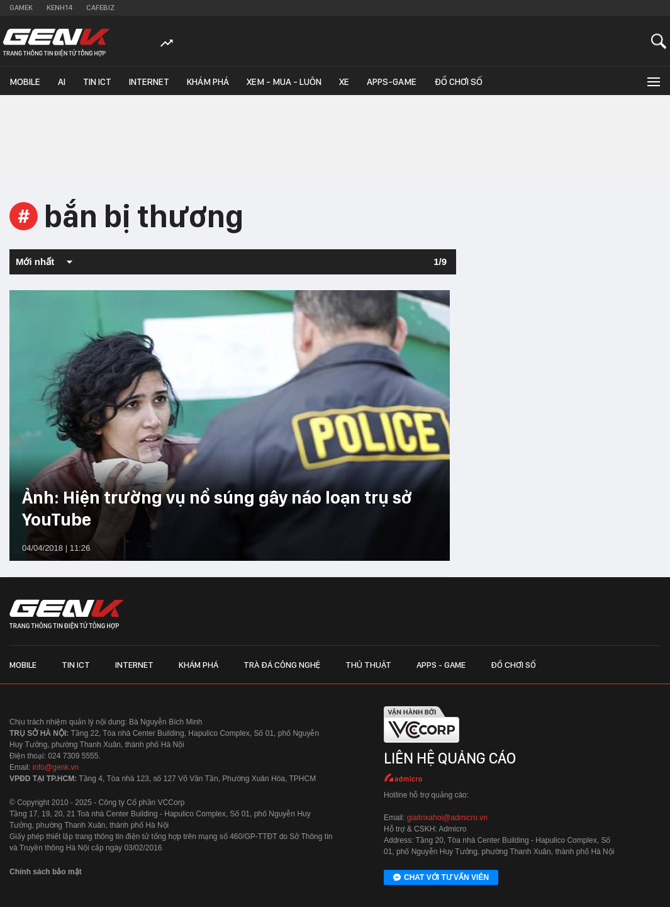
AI (61, 81)
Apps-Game (391, 81)
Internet (149, 81)
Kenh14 (59, 7)
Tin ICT (97, 81)
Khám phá (208, 81)
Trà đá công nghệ (281, 665)
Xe (344, 81)
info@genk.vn (56, 767)
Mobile (24, 81)
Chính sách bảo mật (45, 871)
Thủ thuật (368, 665)
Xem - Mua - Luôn (284, 81)
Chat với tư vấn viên (441, 878)
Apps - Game (441, 665)
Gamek (21, 7)
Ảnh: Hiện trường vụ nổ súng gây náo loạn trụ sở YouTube (217, 508)
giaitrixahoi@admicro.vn (447, 817)
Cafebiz (100, 7)
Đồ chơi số (458, 81)
